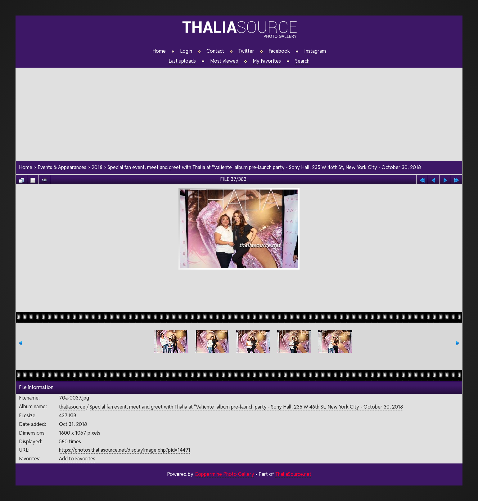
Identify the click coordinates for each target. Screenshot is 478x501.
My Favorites (267, 61)
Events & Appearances (62, 167)
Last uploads (182, 61)
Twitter (246, 51)
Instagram (315, 51)
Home (159, 51)
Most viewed (224, 61)
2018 (97, 167)
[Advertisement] (239, 111)
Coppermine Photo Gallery (224, 474)
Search (302, 61)
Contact (215, 51)
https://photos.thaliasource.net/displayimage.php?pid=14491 (124, 450)
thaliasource (72, 407)
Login (186, 51)
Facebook (279, 51)
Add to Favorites (77, 458)
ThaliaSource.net (293, 474)
